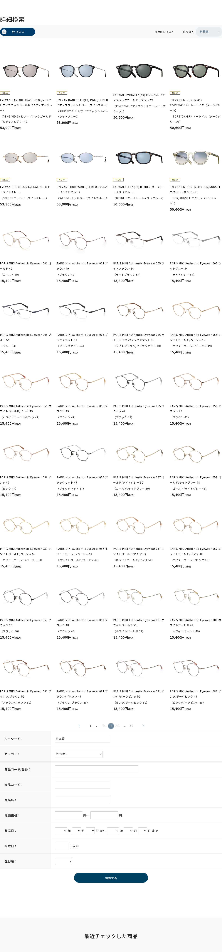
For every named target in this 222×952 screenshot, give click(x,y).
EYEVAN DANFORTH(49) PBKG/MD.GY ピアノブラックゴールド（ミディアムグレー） (26, 105)
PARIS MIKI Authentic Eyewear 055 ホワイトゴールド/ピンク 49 (25, 408)
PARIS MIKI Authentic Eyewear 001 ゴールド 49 (25, 265)
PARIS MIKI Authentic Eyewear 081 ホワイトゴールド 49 (195, 622)
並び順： (11, 861)
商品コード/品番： (18, 769)
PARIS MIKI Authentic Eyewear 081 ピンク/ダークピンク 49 (195, 693)
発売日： (11, 830)
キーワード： (14, 738)
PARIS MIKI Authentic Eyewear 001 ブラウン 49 (82, 265)
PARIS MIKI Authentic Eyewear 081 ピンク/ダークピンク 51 (138, 693)
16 (131, 726)
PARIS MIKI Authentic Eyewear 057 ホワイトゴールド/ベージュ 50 (25, 551)
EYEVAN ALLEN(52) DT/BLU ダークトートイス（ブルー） (139, 189)
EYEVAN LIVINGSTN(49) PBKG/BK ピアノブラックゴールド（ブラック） (139, 97)
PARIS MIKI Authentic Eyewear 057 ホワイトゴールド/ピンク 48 (195, 551)
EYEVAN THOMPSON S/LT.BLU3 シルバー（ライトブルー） (82, 189)
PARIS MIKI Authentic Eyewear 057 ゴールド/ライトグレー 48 (195, 479)
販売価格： (12, 815)
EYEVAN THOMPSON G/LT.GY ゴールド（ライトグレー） (25, 189)
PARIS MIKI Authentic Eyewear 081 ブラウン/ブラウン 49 (82, 693)
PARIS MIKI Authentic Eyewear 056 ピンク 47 (25, 479)
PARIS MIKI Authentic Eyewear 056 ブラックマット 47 (82, 479)
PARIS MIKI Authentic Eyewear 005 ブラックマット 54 (82, 337)
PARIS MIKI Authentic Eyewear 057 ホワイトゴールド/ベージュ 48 (82, 551)
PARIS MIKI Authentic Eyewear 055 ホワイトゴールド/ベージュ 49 (195, 337)
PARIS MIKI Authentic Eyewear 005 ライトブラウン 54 (138, 265)
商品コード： (14, 784)
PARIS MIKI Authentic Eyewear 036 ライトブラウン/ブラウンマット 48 (138, 337)
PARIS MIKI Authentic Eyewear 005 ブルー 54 (25, 337)
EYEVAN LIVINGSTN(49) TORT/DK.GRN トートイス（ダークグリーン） (195, 105)
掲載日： (11, 846)
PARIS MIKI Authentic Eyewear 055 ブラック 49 (138, 408)
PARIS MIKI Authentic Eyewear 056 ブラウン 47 (195, 408)
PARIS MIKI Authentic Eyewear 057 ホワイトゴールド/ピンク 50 (138, 551)
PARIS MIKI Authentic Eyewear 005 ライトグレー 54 (195, 265)
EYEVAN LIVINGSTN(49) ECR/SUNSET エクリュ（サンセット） (195, 189)
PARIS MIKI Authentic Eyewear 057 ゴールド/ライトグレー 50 (138, 479)
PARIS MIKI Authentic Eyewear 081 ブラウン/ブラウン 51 (25, 693)
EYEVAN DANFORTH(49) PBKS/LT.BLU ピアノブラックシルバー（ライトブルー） (83, 102)
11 (104, 726)
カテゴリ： (12, 754)
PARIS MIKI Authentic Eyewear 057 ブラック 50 (25, 622)
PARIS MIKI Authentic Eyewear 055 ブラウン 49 (82, 408)
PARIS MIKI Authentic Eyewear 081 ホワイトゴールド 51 (138, 622)
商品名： (11, 800)
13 (118, 726)
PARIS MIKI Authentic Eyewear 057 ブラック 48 (82, 622)
